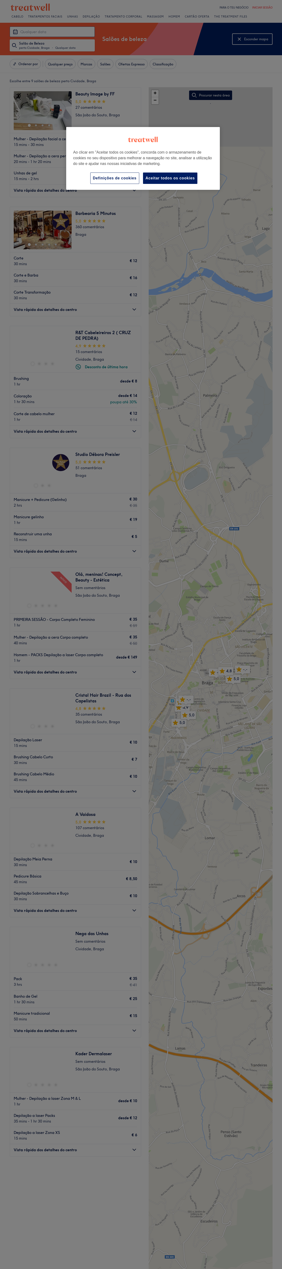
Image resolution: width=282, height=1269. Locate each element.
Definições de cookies (115, 178)
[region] (143, 158)
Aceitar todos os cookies (170, 178)
